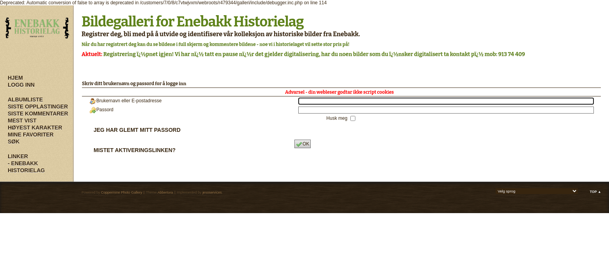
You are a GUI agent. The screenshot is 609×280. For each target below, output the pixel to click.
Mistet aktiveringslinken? (135, 150)
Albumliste (25, 99)
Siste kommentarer (38, 113)
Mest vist (22, 120)
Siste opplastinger (38, 106)
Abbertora (165, 192)
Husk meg (337, 118)
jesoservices (212, 192)
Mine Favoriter (31, 134)
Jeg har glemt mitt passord (137, 130)
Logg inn (21, 85)
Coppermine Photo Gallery (121, 192)
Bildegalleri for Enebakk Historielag (193, 21)
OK (302, 144)
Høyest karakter (35, 127)
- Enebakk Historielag (26, 166)
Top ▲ (595, 192)
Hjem (15, 78)
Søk (13, 141)
